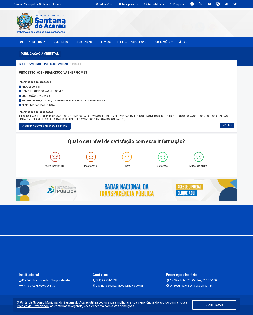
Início (22, 63)
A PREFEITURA (38, 41)
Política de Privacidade (33, 306)
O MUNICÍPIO (61, 41)
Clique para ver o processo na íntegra (45, 125)
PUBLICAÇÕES (163, 41)
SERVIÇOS (106, 41)
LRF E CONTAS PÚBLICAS (132, 41)
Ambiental (35, 63)
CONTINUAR (214, 305)
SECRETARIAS (85, 41)
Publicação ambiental (56, 63)
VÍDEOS (183, 41)
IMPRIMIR (227, 125)
